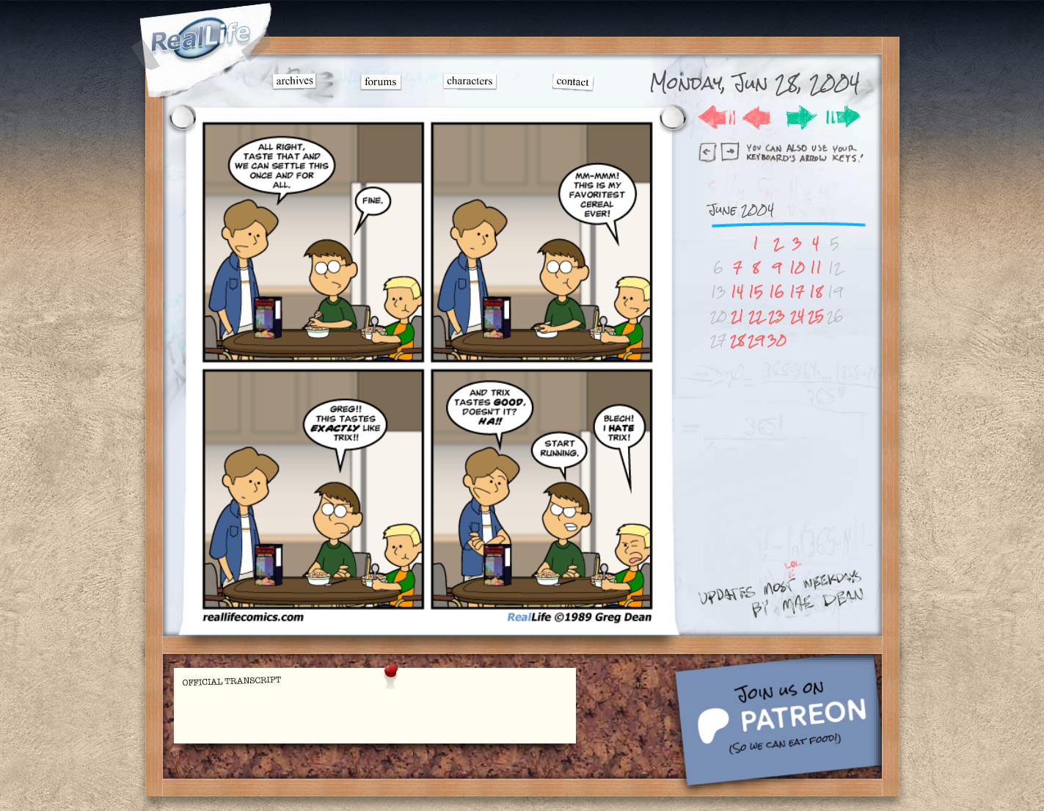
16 (776, 292)
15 (755, 292)
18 (815, 292)
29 (756, 340)
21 (737, 316)
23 (776, 316)
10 (797, 267)
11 (816, 267)
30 (776, 340)
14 (737, 292)
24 (797, 316)
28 (737, 340)
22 (755, 316)
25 (816, 316)
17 (796, 292)
